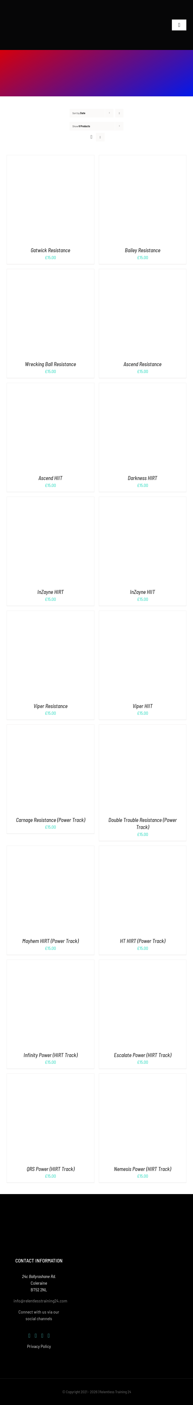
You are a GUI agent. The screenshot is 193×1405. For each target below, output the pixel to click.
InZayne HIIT (142, 592)
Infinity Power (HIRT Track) (51, 1055)
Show (81, 126)
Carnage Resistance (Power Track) (50, 820)
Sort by (78, 113)
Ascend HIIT (50, 478)
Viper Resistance (51, 706)
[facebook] (29, 1335)
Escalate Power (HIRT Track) (142, 1055)
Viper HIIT (143, 706)
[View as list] (100, 137)
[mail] (49, 1335)
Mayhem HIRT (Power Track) (50, 941)
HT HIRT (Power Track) (142, 941)
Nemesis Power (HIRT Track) (142, 1169)
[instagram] (36, 1335)
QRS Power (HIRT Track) (50, 1169)
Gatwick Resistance (50, 250)
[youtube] (42, 1335)
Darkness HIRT (142, 478)
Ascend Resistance (142, 364)
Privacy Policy (39, 1346)
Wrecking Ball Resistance (50, 364)
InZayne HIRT (50, 592)
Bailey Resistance (142, 250)
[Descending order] (119, 113)
